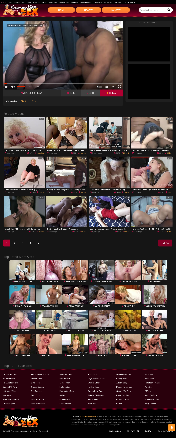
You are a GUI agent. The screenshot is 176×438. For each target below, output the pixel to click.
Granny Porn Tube (95, 391)
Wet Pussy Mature (123, 374)
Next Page (165, 243)
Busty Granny (150, 403)
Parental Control (165, 431)
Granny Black (121, 378)
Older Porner (130, 2)
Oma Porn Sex (65, 403)
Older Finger (65, 383)
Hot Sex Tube (93, 387)
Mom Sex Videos (38, 403)
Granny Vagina (100, 2)
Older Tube (53, 2)
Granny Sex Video (152, 399)
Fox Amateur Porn (40, 2)
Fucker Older (65, 399)
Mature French (9, 378)
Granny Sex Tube (14, 2)
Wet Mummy (27, 2)
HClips (111, 93)
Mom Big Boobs (37, 399)
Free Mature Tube (67, 391)
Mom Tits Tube (151, 395)
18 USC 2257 (133, 431)
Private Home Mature (115, 2)
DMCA (148, 431)
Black (23, 101)
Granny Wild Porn (123, 391)
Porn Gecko (149, 378)
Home (61, 10)
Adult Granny (121, 383)
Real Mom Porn (122, 399)
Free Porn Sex (36, 391)
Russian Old (93, 374)
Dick (33, 101)
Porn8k (119, 403)
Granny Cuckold (37, 387)
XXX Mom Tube (64, 2)
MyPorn (63, 395)
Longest (116, 10)
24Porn (148, 391)
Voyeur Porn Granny (96, 378)
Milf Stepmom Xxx (152, 383)
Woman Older (93, 383)
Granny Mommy (86, 2)
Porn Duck (149, 374)
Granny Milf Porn (10, 387)
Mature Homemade (124, 387)
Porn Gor (148, 387)
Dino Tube (35, 383)
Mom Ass (92, 403)
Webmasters (115, 431)
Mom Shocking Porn (11, 399)
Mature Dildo (65, 387)
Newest (88, 10)
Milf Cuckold (65, 378)
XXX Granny (93, 399)
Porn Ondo (35, 395)
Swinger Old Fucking (96, 395)
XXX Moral (74, 2)
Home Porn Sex (122, 395)
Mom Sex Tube (66, 374)
